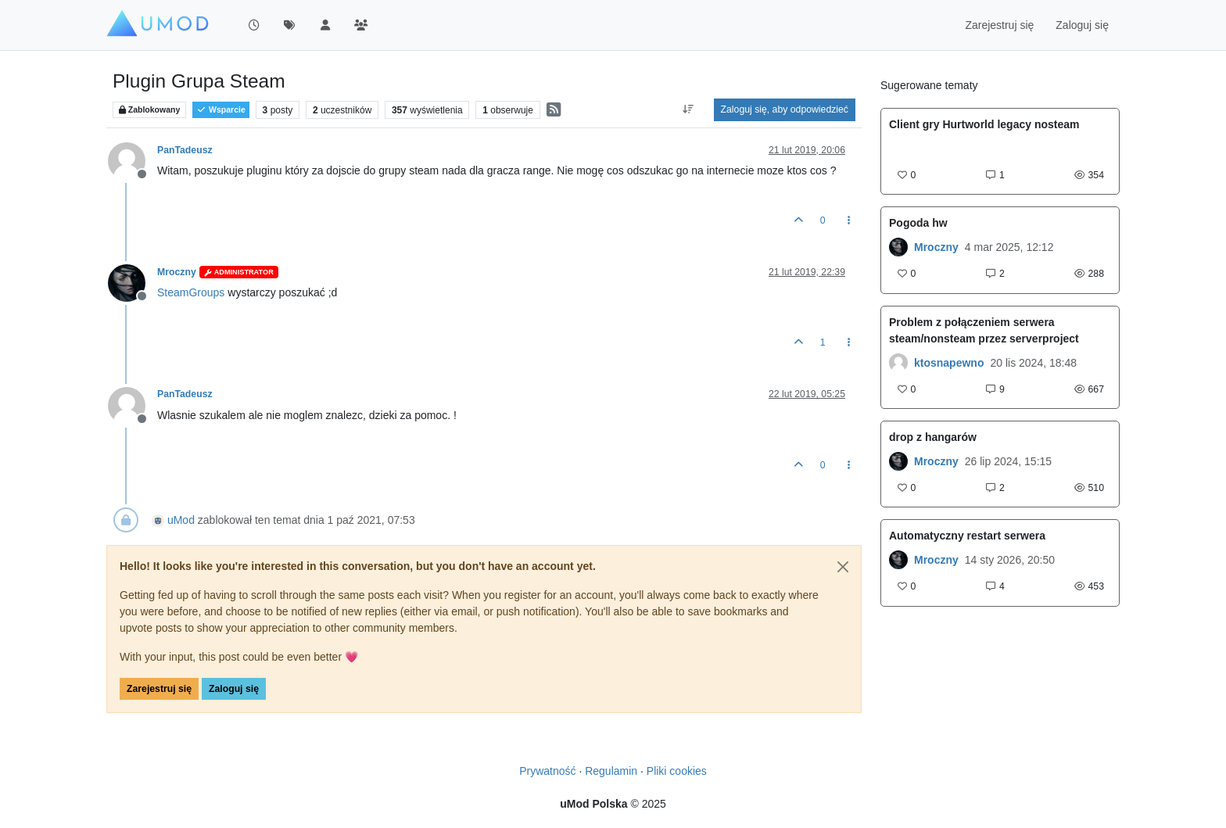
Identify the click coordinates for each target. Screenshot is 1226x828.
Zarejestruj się (159, 688)
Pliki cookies (677, 771)
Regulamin (611, 771)
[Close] (843, 567)
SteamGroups (190, 292)
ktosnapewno (949, 362)
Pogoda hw (918, 223)
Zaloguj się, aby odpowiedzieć (784, 109)
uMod (181, 520)
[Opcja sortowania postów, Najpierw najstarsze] (688, 109)
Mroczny (176, 272)
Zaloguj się (234, 688)
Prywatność (547, 771)
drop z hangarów (933, 437)
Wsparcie (221, 110)
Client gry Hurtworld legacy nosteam (984, 124)
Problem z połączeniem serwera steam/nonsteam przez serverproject (984, 330)
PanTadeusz (185, 150)
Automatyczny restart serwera (967, 535)
